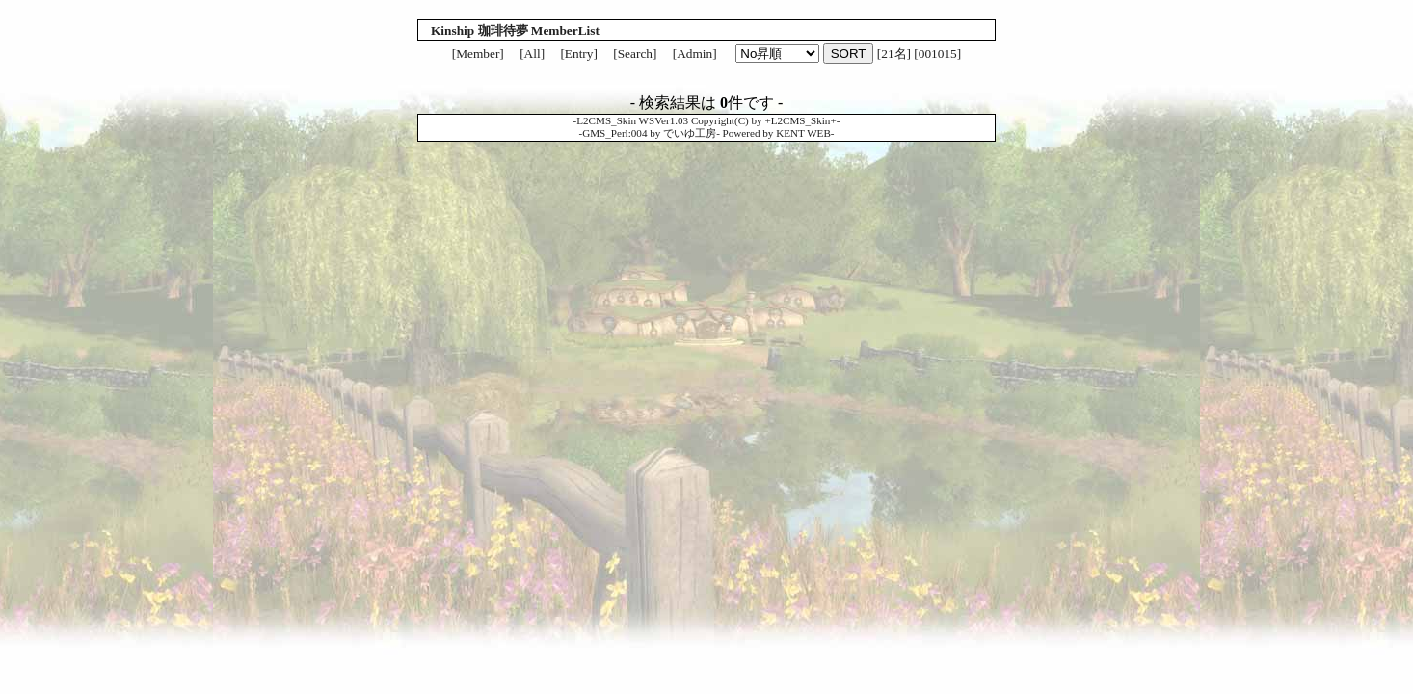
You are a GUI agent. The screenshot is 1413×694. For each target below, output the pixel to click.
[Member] (478, 53)
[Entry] (579, 53)
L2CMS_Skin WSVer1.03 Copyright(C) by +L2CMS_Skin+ (706, 120)
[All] (532, 53)
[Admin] (695, 53)
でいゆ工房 (689, 133)
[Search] (634, 53)
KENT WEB (803, 133)
